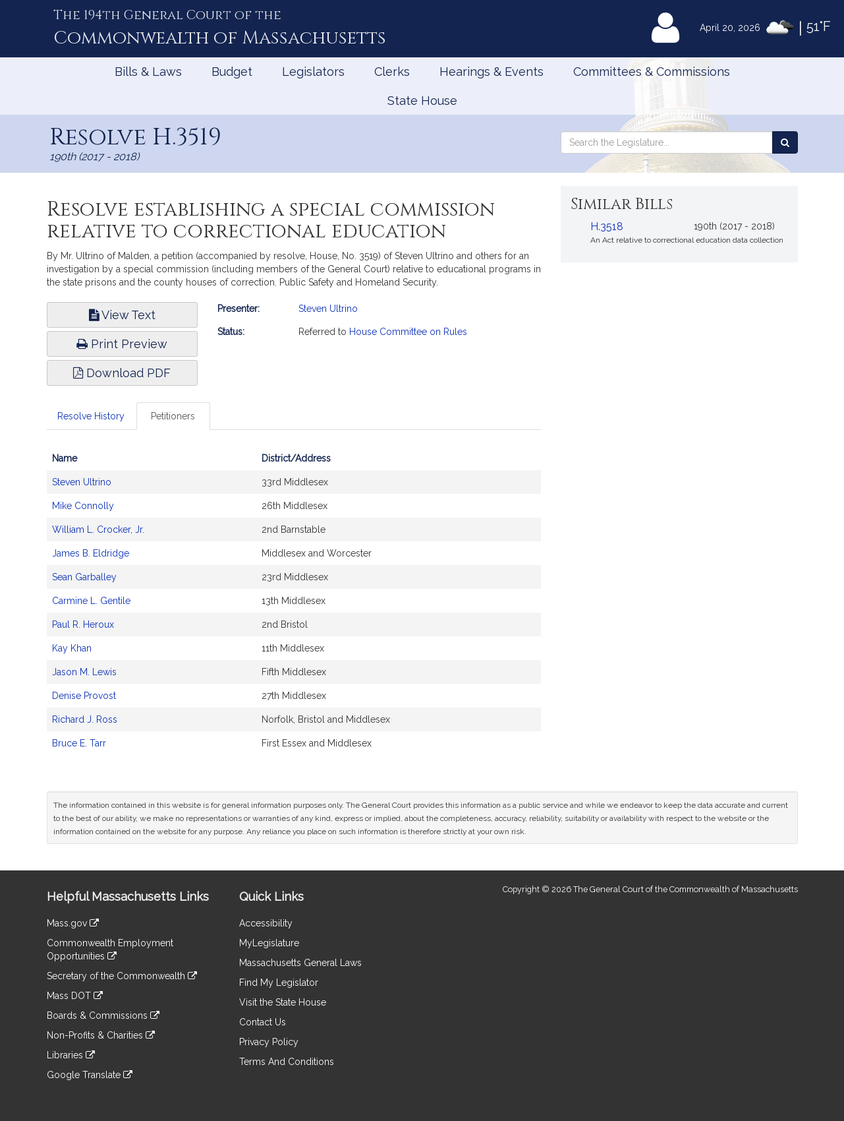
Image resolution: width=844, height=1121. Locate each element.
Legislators (313, 71)
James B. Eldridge (90, 553)
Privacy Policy (268, 1042)
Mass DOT (75, 995)
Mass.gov (73, 923)
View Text (122, 315)
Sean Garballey (84, 577)
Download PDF (122, 373)
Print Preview (121, 344)
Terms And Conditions (286, 1061)
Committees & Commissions (651, 71)
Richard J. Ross (84, 719)
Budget (231, 71)
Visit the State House (282, 1002)
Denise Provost (84, 695)
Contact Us (262, 1022)
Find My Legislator (278, 982)
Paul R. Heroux (83, 624)
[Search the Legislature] (785, 142)
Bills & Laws (148, 71)
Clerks (392, 71)
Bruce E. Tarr (79, 743)
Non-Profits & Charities (101, 1035)
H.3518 (606, 226)
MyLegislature (269, 943)
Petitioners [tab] (173, 416)
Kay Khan (72, 648)
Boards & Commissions (103, 1015)
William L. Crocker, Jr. (98, 529)
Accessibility (266, 923)
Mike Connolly (83, 505)
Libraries (71, 1055)
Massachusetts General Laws (300, 962)
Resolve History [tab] (91, 416)
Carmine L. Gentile (91, 600)
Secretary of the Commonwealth (122, 976)
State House (422, 100)
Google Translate (89, 1075)
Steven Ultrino (328, 308)
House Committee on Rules (408, 331)
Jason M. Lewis (84, 672)
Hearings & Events (491, 71)
